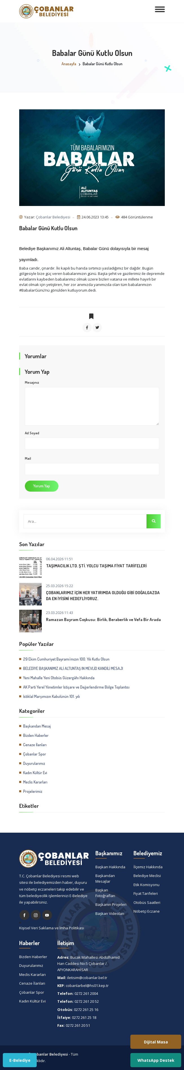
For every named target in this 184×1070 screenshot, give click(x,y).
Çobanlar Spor (34, 754)
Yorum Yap (41, 485)
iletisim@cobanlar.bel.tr (87, 977)
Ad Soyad (32, 433)
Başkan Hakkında (110, 866)
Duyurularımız (34, 763)
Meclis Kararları (35, 782)
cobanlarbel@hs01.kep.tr (87, 985)
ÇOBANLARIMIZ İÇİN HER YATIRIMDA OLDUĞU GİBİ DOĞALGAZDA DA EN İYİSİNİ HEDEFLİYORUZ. (103, 595)
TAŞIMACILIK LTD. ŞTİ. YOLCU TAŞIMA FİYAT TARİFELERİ (96, 565)
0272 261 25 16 (86, 1009)
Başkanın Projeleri (110, 904)
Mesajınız (32, 382)
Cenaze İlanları (35, 744)
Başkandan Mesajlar (105, 878)
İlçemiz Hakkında (148, 866)
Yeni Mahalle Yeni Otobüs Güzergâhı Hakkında (59, 677)
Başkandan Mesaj (37, 726)
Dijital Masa (156, 1042)
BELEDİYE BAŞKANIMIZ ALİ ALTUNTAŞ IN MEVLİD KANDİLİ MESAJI (73, 668)
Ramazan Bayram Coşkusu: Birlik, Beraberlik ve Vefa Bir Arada (103, 619)
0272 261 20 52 (87, 1001)
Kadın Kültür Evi (35, 772)
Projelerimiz (32, 791)
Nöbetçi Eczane (146, 911)
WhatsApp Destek (155, 1060)
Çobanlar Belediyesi (53, 217)
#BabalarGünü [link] (32, 290)
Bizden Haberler (36, 735)
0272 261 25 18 (84, 1017)
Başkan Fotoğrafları (105, 892)
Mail (28, 458)
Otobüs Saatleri (146, 902)
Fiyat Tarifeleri (145, 893)
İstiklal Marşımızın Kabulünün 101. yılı (51, 696)
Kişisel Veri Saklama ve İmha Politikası (51, 927)
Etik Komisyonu (146, 884)
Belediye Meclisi (147, 875)
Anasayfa (69, 63)
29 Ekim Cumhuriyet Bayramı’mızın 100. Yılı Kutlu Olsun (66, 659)
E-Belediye (19, 1060)
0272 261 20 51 (78, 1025)
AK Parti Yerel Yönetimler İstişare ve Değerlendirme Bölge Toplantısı (76, 687)
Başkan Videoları (109, 913)
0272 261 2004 (86, 993)
